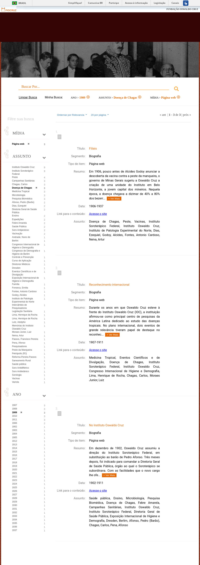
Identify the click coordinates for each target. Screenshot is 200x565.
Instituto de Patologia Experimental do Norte (23, 300)
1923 (14, 480)
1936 (14, 526)
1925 (14, 487)
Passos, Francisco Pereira (25, 339)
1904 (14, 433)
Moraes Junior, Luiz (21, 332)
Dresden (16, 268)
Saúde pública (19, 364)
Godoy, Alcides (19, 295)
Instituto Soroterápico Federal (22, 172)
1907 (14, 405)
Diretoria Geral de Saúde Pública (24, 211)
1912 (14, 441)
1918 (14, 462)
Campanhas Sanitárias (23, 180)
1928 (14, 498)
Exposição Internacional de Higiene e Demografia (25, 279)
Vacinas (16, 378)
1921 (14, 473)
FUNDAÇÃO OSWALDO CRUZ (182, 9)
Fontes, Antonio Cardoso (24, 291)
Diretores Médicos (21, 264)
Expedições (17, 219)
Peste (15, 177)
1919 (14, 466)
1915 (14, 451)
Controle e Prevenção (23, 257)
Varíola (15, 382)
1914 (14, 448)
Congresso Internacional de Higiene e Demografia (25, 246)
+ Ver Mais (114, 198)
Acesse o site (98, 214)
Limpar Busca (28, 97)
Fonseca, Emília (20, 287)
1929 (14, 501)
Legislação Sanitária (22, 311)
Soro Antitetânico (20, 371)
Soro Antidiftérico (20, 368)
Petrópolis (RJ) (19, 353)
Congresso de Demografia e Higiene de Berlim (26, 252)
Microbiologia (18, 195)
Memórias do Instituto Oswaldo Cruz (22, 327)
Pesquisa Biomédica (22, 198)
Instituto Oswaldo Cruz (23, 167)
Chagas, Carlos (19, 184)
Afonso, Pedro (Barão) (23, 202)
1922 (14, 476)
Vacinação (17, 233)
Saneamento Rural (21, 360)
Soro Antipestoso (20, 230)
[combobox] (100, 89)
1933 (14, 516)
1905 (14, 437)
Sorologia (16, 375)
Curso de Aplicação (21, 260)
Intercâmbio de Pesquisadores (19, 306)
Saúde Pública (19, 226)
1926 (14, 491)
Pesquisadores (19, 346)
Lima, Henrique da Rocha (24, 314)
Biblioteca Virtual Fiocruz (89, 29)
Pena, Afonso (18, 343)
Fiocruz (11, 9)
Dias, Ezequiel (19, 205)
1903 (14, 430)
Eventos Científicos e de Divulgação (24, 273)
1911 (14, 419)
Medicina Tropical (20, 191)
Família (15, 284)
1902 (14, 426)
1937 (14, 530)
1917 (14, 458)
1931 (14, 508)
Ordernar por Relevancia (72, 114)
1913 (14, 444)
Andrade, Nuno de (21, 237)
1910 (14, 416)
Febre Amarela (19, 223)
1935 (14, 523)
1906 (14, 423)
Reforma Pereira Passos (24, 357)
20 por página (100, 114)
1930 (14, 505)
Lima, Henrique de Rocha (24, 318)
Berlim (15, 240)
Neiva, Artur (18, 335)
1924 (14, 483)
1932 (14, 512)
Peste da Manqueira (22, 350)
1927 (14, 494)
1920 (14, 469)
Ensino (15, 215)
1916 (14, 455)
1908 (14, 408)
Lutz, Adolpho (19, 322)
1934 (14, 519)
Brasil (22, 3)
